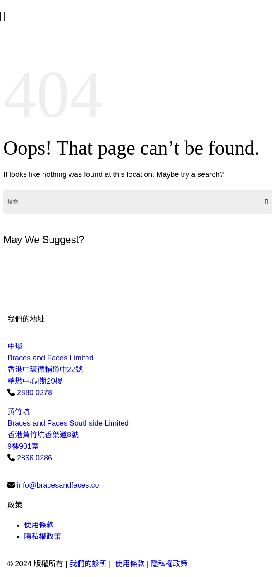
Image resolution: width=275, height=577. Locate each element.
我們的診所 (88, 564)
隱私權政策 (42, 536)
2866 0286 (34, 458)
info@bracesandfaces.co (58, 485)
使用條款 (39, 525)
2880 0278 (34, 393)
